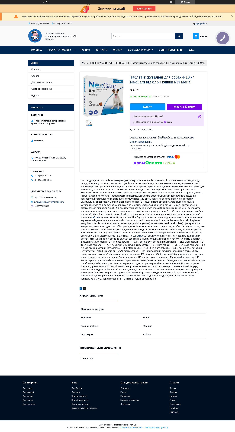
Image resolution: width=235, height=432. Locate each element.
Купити (147, 107)
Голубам (174, 408)
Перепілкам (175, 404)
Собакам (124, 388)
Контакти (101, 50)
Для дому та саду (80, 404)
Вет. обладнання (79, 400)
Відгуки (35, 95)
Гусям (172, 400)
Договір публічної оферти (84, 408)
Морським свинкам (129, 400)
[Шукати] (179, 36)
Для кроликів (29, 404)
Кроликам (125, 396)
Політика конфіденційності (156, 428)
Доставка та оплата (140, 50)
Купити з (184, 107)
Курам (173, 388)
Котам (123, 392)
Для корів (27, 388)
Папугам (174, 412)
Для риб (75, 392)
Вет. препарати (79, 396)
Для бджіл (76, 388)
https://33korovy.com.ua (45, 197)
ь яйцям (95, 217)
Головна (36, 50)
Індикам (173, 396)
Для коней (28, 400)
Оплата (117, 50)
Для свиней (28, 392)
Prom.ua (132, 425)
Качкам (173, 392)
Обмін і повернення (171, 50)
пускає (139, 235)
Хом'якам (125, 404)
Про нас (85, 50)
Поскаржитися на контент (130, 428)
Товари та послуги (59, 50)
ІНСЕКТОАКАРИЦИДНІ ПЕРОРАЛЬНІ (109, 63)
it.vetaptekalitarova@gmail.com (49, 202)
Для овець (28, 396)
